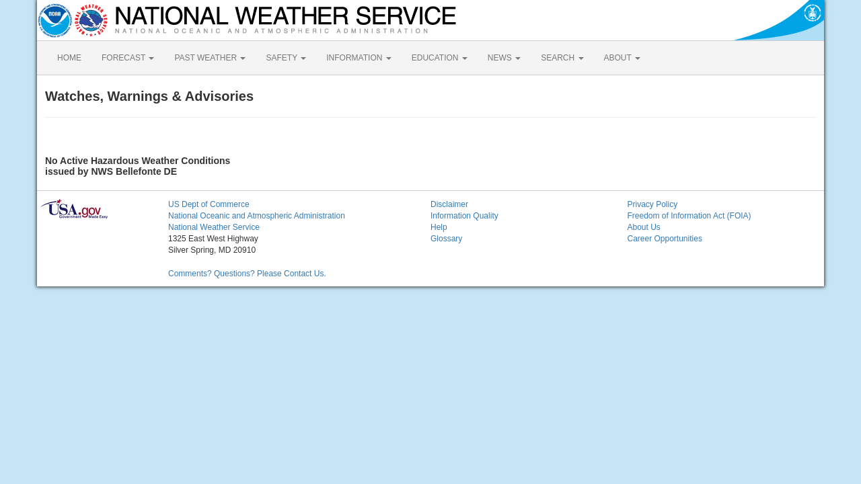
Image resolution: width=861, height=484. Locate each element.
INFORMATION (358, 58)
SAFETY (286, 58)
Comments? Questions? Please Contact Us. (247, 273)
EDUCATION (439, 58)
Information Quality (464, 215)
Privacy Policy (653, 204)
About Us (644, 227)
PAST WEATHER (210, 58)
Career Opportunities (665, 238)
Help (438, 227)
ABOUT (622, 58)
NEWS (504, 58)
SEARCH (562, 58)
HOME (69, 58)
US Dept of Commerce (209, 204)
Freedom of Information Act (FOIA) (689, 215)
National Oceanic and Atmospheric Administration (256, 215)
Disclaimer (449, 204)
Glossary (446, 238)
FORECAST (128, 58)
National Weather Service (214, 227)
